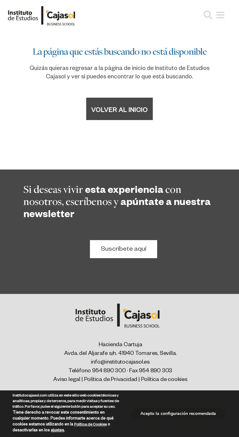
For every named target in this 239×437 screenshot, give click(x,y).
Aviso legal (66, 380)
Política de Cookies (90, 425)
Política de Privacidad (111, 380)
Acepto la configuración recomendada (178, 413)
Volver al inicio (119, 111)
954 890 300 (109, 371)
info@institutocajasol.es (120, 363)
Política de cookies (164, 380)
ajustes (57, 431)
